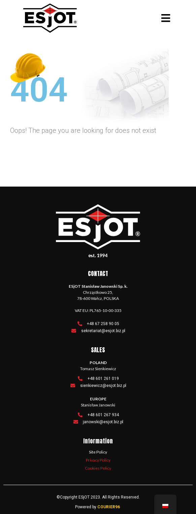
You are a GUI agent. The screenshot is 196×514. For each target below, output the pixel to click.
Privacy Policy (98, 460)
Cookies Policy (98, 468)
